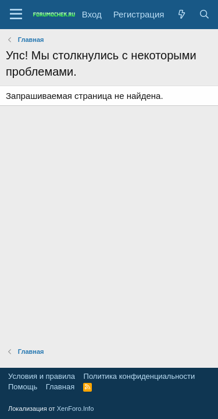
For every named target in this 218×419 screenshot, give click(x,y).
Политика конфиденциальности (139, 376)
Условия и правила (41, 376)
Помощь (22, 386)
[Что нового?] (181, 14)
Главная (60, 386)
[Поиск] (204, 14)
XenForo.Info (75, 408)
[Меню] (16, 14)
